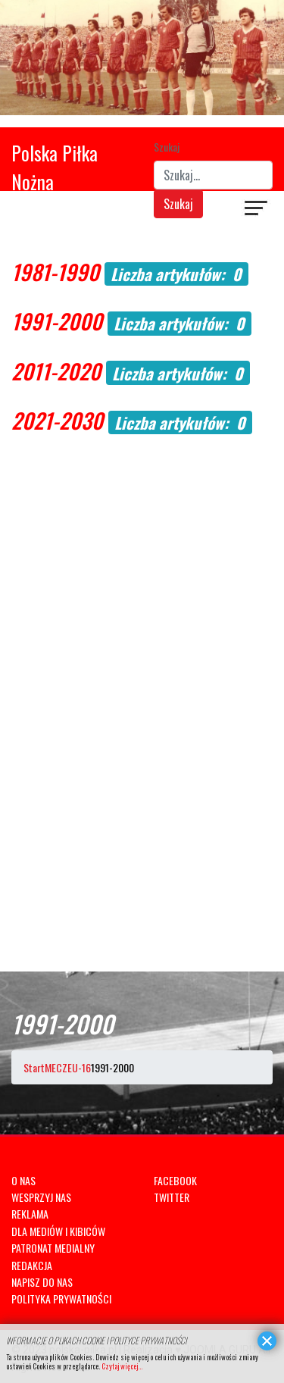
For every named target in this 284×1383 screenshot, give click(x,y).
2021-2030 (57, 420)
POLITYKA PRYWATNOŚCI (61, 1298)
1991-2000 (56, 320)
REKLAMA (29, 1214)
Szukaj (166, 147)
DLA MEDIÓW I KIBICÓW (58, 1231)
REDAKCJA (31, 1265)
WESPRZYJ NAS (41, 1197)
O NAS (23, 1180)
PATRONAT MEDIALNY (53, 1248)
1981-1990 (55, 271)
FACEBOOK (175, 1180)
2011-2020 (56, 370)
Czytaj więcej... (121, 1366)
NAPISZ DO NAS (42, 1282)
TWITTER (171, 1197)
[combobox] (213, 175)
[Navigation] (257, 210)
